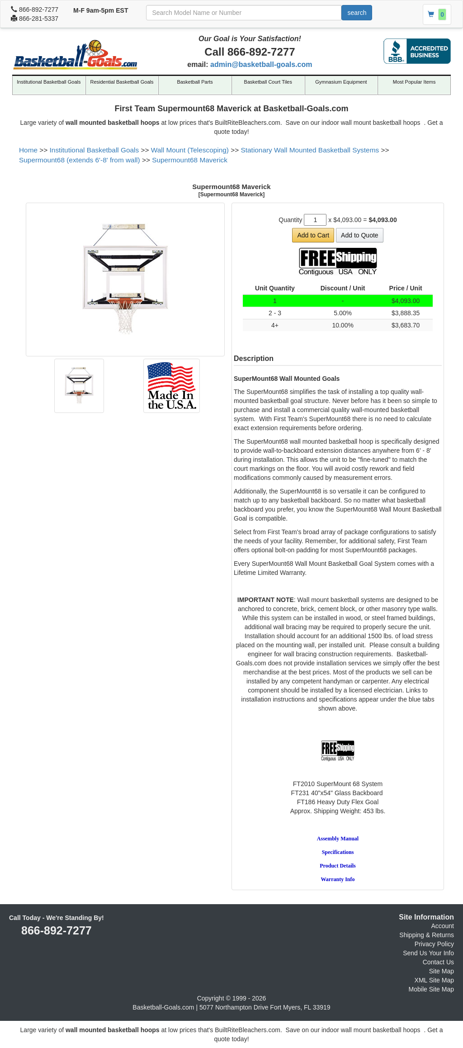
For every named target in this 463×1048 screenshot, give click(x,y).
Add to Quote (359, 235)
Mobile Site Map (431, 989)
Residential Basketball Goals (121, 82)
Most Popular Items (414, 82)
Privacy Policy (434, 944)
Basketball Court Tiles (268, 82)
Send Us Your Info (428, 953)
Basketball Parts (195, 82)
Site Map (441, 971)
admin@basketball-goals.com (261, 64)
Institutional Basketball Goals (48, 82)
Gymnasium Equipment (341, 82)
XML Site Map (434, 980)
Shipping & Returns (426, 935)
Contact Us (438, 962)
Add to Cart (313, 235)
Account (442, 925)
